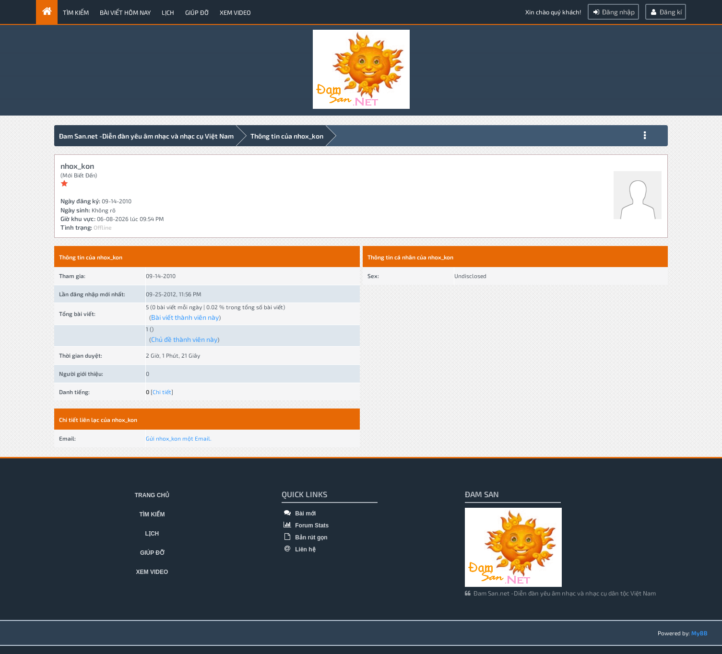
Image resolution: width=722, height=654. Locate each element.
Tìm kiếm (76, 12)
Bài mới (299, 513)
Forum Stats (305, 525)
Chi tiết (162, 391)
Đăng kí (666, 12)
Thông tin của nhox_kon (286, 136)
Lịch (168, 12)
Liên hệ (299, 549)
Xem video (235, 12)
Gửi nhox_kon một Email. (179, 438)
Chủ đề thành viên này (184, 339)
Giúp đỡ (197, 12)
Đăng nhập (613, 12)
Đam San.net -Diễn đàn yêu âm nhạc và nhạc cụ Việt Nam (146, 136)
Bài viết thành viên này (185, 317)
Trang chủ (152, 495)
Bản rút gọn (305, 537)
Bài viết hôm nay (125, 12)
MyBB (699, 633)
